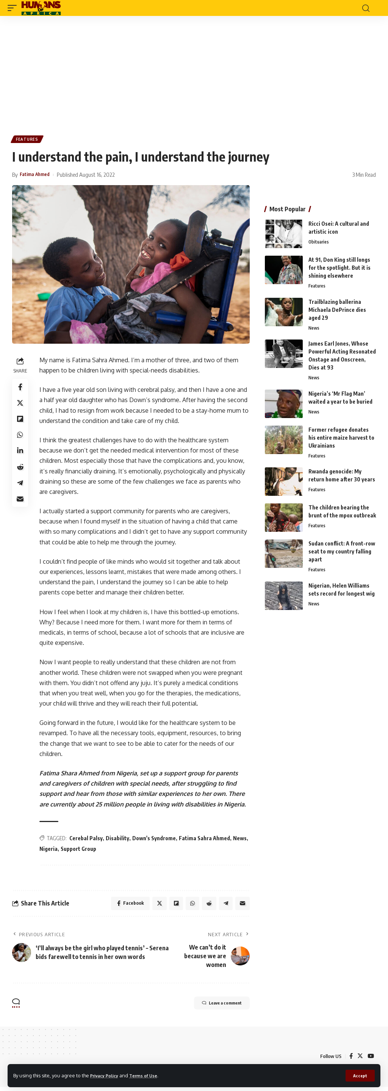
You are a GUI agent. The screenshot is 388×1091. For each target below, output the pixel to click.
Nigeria (67, 850)
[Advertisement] (194, 73)
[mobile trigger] (14, 8)
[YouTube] (370, 1060)
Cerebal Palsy (88, 839)
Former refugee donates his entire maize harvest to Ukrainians (341, 440)
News (48, 850)
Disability (119, 839)
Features (28, 140)
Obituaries (319, 244)
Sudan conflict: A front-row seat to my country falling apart (341, 555)
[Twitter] (360, 1060)
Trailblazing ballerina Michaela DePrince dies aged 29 (337, 311)
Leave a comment (212, 1008)
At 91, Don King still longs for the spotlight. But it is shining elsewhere (339, 269)
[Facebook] (350, 1060)
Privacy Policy (107, 1075)
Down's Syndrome (156, 839)
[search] (365, 8)
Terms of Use (150, 1075)
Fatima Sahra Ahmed (206, 839)
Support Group (97, 850)
